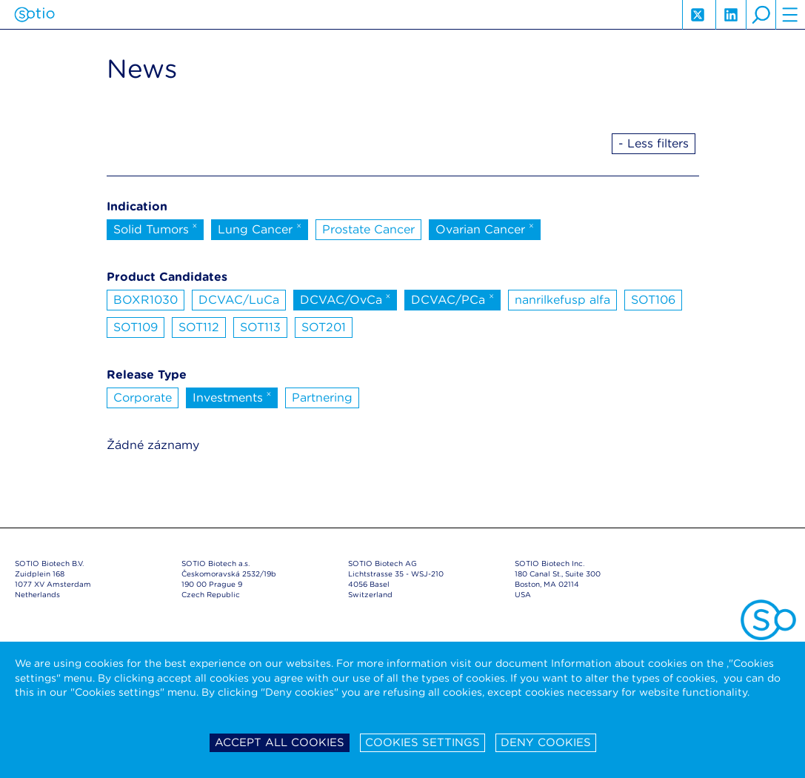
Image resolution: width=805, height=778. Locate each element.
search (760, 15)
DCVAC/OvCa (345, 298)
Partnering (322, 397)
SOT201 (323, 327)
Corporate (142, 397)
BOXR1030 (145, 300)
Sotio (34, 15)
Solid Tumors (155, 228)
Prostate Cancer (368, 229)
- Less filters (653, 143)
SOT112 (198, 327)
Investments (232, 396)
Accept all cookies (279, 742)
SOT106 (653, 300)
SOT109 (135, 327)
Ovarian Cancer (484, 228)
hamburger (790, 15)
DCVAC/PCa (452, 298)
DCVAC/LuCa (238, 300)
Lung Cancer (259, 228)
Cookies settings (422, 742)
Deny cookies (546, 742)
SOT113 (260, 327)
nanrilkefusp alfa (562, 300)
